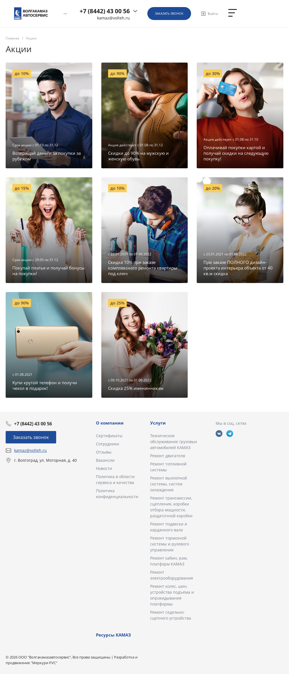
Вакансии (105, 460)
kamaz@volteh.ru (113, 18)
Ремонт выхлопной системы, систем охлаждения (168, 483)
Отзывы (103, 452)
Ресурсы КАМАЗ (113, 635)
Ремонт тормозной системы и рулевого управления (169, 544)
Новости (104, 468)
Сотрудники (107, 444)
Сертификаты (109, 435)
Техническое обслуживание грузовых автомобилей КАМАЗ (173, 441)
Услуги (158, 423)
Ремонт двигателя (167, 455)
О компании (110, 423)
